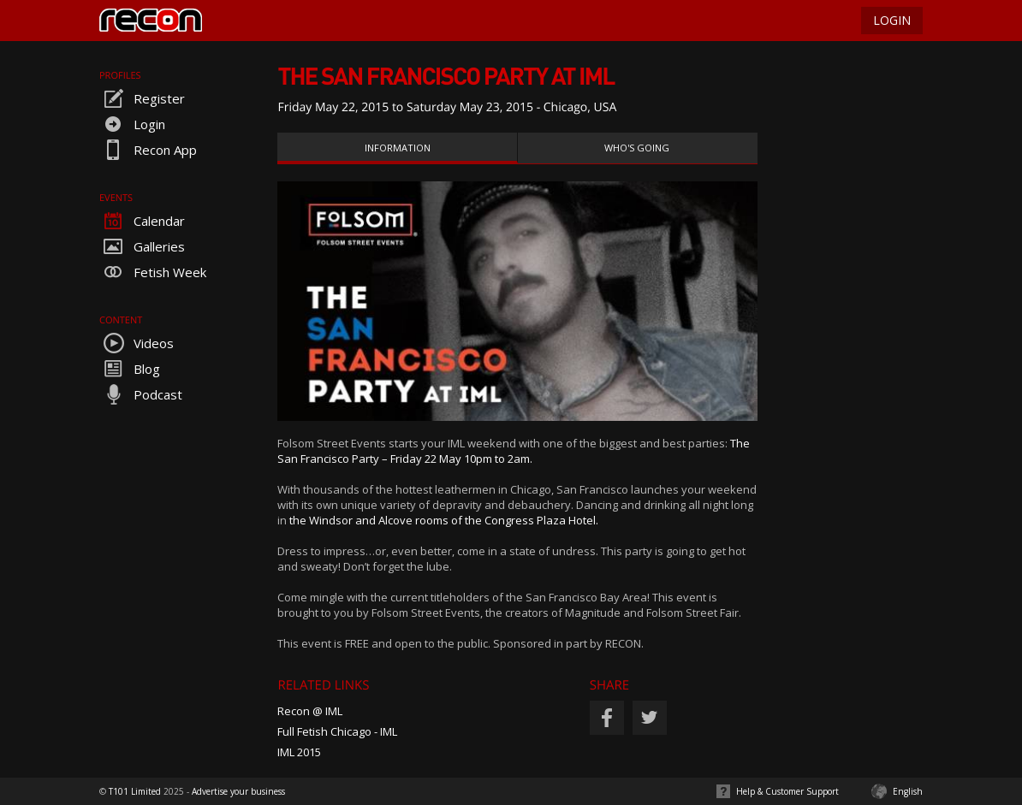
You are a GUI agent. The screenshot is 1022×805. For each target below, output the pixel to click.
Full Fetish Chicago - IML (337, 731)
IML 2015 (299, 752)
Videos (136, 343)
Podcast (140, 394)
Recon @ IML (309, 711)
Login (132, 124)
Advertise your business (238, 791)
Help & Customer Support (787, 791)
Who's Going (636, 147)
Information (398, 147)
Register (142, 98)
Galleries (142, 246)
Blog (129, 369)
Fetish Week (152, 272)
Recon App (148, 150)
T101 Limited (135, 791)
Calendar (142, 221)
